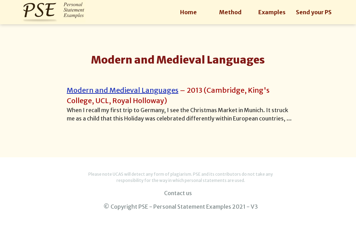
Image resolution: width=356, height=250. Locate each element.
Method (230, 12)
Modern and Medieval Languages (122, 90)
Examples (271, 12)
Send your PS (314, 12)
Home (188, 12)
